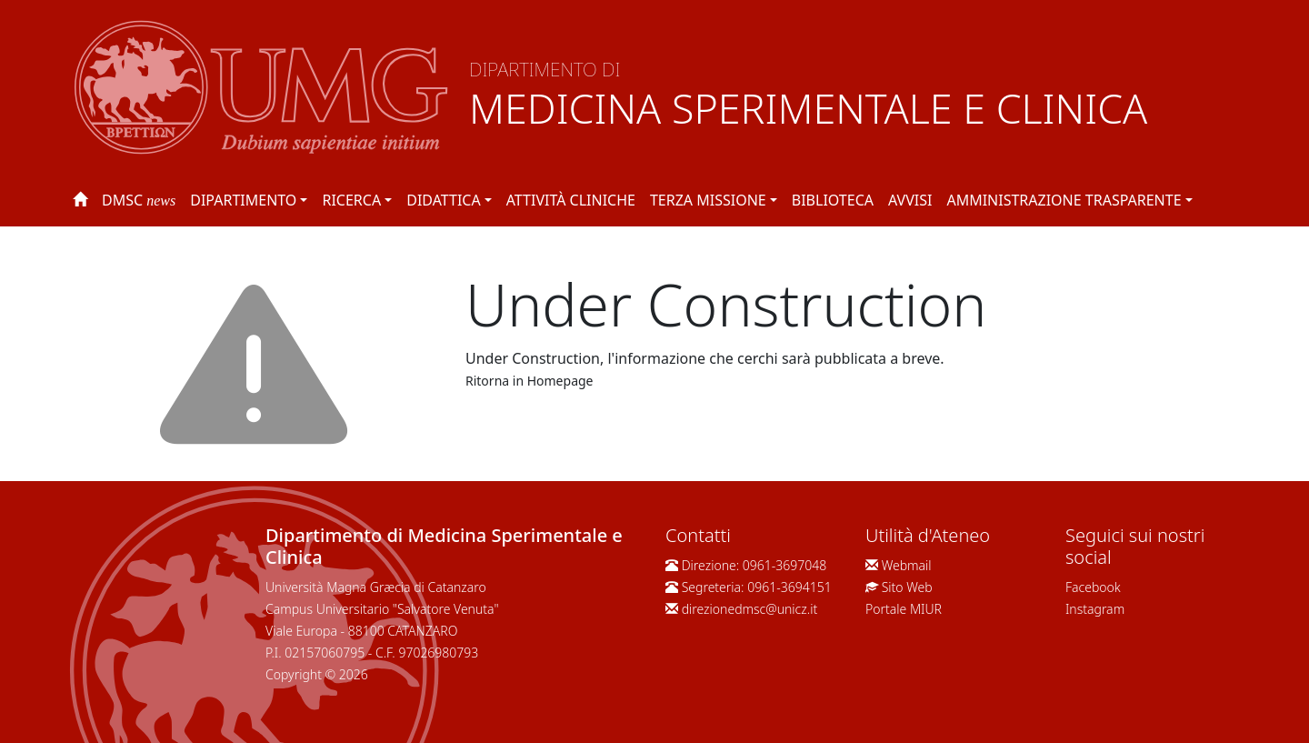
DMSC (138, 200)
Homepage (560, 380)
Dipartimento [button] (243, 200)
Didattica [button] (443, 200)
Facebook (1093, 587)
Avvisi (910, 200)
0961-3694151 (789, 587)
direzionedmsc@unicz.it (750, 608)
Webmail (907, 565)
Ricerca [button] (351, 200)
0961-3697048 (784, 565)
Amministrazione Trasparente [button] (1063, 200)
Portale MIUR (903, 608)
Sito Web (907, 587)
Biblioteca (833, 200)
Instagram (1094, 608)
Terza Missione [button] (708, 200)
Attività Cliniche (570, 200)
